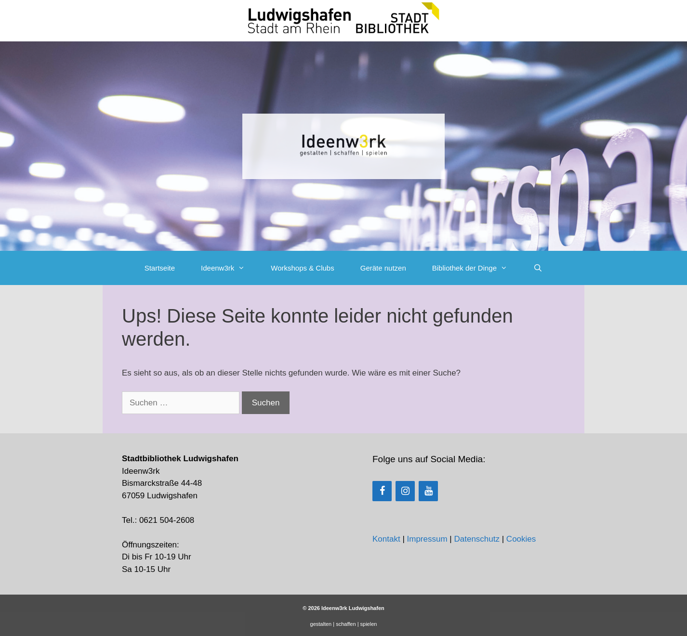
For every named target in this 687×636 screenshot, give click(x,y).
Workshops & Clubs (302, 268)
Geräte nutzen (383, 268)
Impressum (427, 539)
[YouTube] (428, 491)
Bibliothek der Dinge (476, 268)
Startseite (160, 268)
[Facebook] (382, 491)
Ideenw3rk (229, 268)
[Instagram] (405, 491)
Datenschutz (477, 539)
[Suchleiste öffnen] (537, 268)
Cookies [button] (521, 539)
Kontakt (386, 539)
